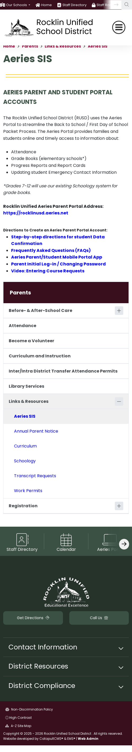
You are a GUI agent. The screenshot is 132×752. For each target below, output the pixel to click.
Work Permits (28, 491)
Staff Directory (74, 4)
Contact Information (42, 647)
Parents (30, 46)
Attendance (22, 326)
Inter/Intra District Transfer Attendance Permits (63, 371)
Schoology (25, 461)
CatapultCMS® (51, 738)
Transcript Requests (35, 476)
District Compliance (41, 685)
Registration (23, 506)
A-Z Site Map (18, 726)
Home (46, 4)
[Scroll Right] (124, 544)
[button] (18, 4)
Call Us (99, 617)
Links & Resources (63, 46)
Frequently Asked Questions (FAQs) (51, 250)
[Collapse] (119, 401)
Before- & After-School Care (40, 310)
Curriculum (25, 446)
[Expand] (119, 310)
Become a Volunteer (31, 341)
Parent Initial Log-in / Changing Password (58, 264)
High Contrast (20, 717)
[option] (15, 4)
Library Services (26, 386)
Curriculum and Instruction (40, 356)
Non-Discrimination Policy (29, 709)
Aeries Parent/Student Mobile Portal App (56, 257)
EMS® (71, 738)
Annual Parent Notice (36, 431)
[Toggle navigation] (119, 27)
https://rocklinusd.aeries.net (35, 213)
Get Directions (33, 617)
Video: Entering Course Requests (47, 271)
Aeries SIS (97, 46)
